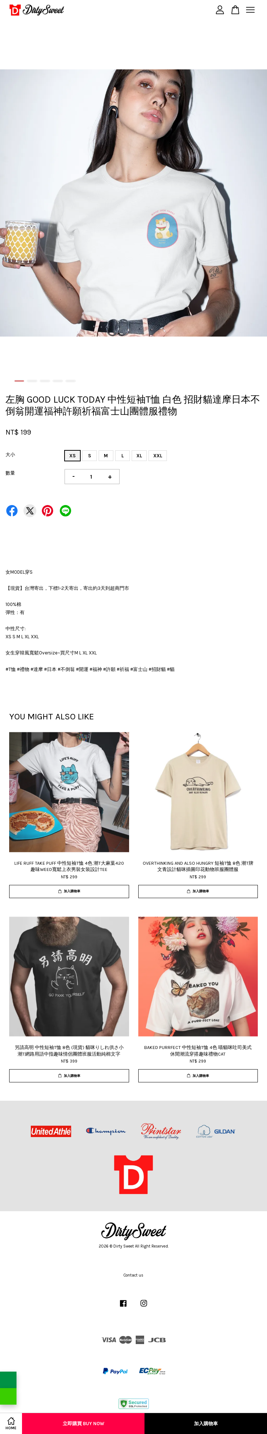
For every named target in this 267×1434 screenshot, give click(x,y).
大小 (10, 454)
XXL (157, 455)
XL (139, 455)
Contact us (133, 1275)
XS (72, 455)
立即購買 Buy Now (83, 1423)
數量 (10, 473)
